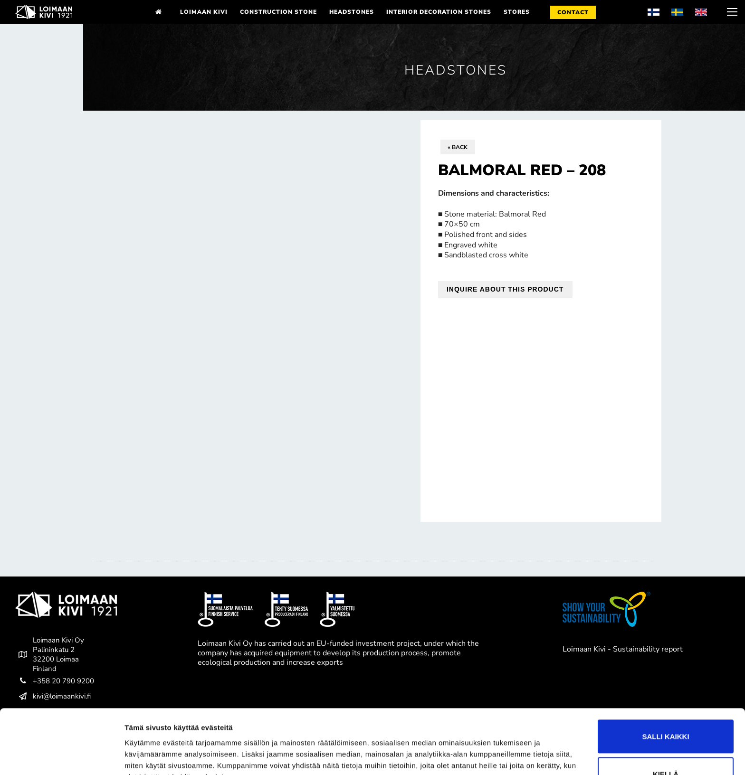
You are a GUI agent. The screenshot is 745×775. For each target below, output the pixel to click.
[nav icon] (731, 12)
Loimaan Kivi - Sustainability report (623, 649)
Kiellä (665, 727)
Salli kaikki (665, 690)
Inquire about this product (505, 289)
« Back (458, 147)
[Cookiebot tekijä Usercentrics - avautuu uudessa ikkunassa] (61, 756)
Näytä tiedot (145, 756)
